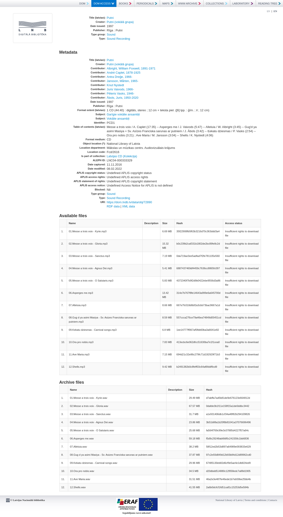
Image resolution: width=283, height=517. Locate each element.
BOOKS (125, 3)
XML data (128, 206)
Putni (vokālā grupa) (120, 22)
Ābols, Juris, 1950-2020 (123, 97)
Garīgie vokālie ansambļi (123, 114)
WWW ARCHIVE (189, 3)
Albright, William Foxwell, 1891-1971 (131, 68)
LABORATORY (242, 3)
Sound (111, 34)
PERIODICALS (147, 3)
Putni (110, 18)
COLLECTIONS (216, 3)
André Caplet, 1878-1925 (123, 72)
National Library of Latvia (229, 500)
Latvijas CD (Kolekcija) (122, 156)
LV (268, 11)
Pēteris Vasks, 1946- (120, 93)
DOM (84, 3)
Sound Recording (118, 38)
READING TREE (269, 3)
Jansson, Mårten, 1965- (123, 81)
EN (275, 11)
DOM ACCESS (104, 3)
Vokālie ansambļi (118, 118)
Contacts (272, 500)
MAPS (167, 3)
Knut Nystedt (115, 85)
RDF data (113, 206)
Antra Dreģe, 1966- (120, 77)
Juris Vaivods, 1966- (120, 89)
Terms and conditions (255, 500)
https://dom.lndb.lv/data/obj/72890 (129, 202)
